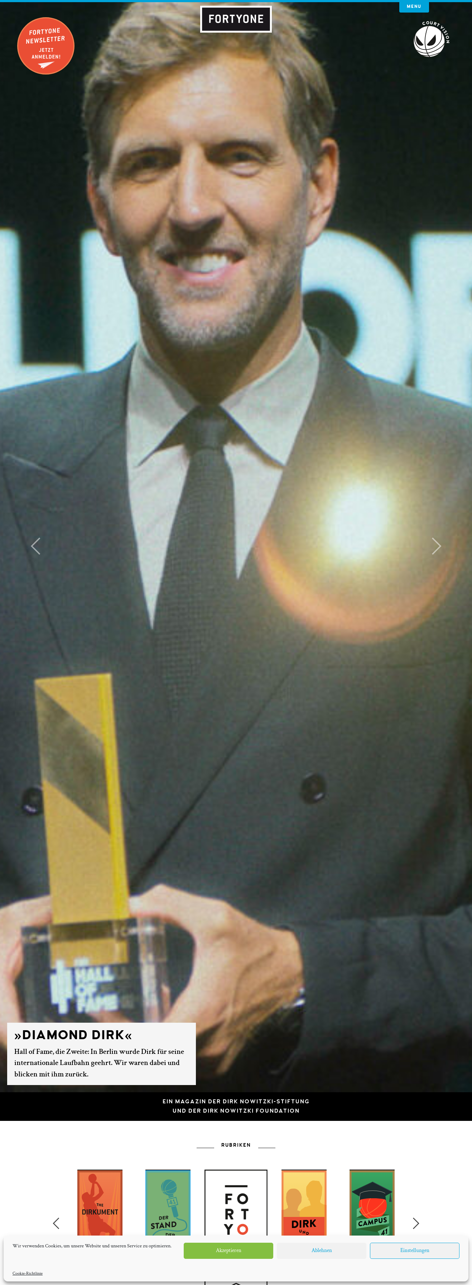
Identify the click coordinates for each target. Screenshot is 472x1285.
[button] (35, 546)
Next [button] (416, 1223)
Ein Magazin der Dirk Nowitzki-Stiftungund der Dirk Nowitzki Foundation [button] (236, 1106)
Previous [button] (56, 1223)
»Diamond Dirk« (73, 1035)
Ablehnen (322, 1250)
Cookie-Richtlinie (28, 1273)
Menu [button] (414, 6)
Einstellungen (414, 1250)
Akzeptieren (228, 1250)
